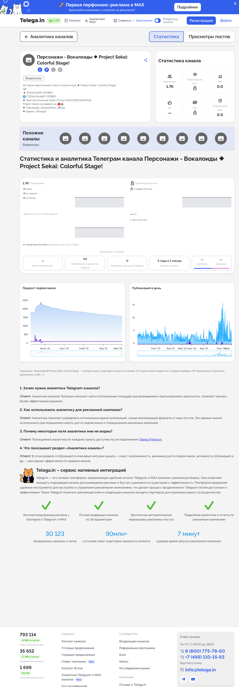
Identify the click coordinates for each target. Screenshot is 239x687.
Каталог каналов (74, 641)
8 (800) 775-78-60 (205, 651)
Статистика (166, 36)
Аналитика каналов (48, 36)
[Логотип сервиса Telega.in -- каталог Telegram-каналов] (32, 20)
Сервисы (124, 20)
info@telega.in (200, 669)
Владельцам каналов (134, 641)
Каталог (72, 20)
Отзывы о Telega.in (132, 684)
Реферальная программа (137, 648)
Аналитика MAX (95, 20)
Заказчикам (144, 20)
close (235, 3)
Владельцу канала (170, 21)
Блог (122, 655)
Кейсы (123, 661)
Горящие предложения (78, 655)
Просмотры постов (209, 36)
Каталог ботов (72, 668)
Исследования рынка (134, 668)
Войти (226, 20)
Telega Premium (150, 439)
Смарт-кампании (74, 661)
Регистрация (201, 20)
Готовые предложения (78, 648)
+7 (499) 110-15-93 (204, 657)
